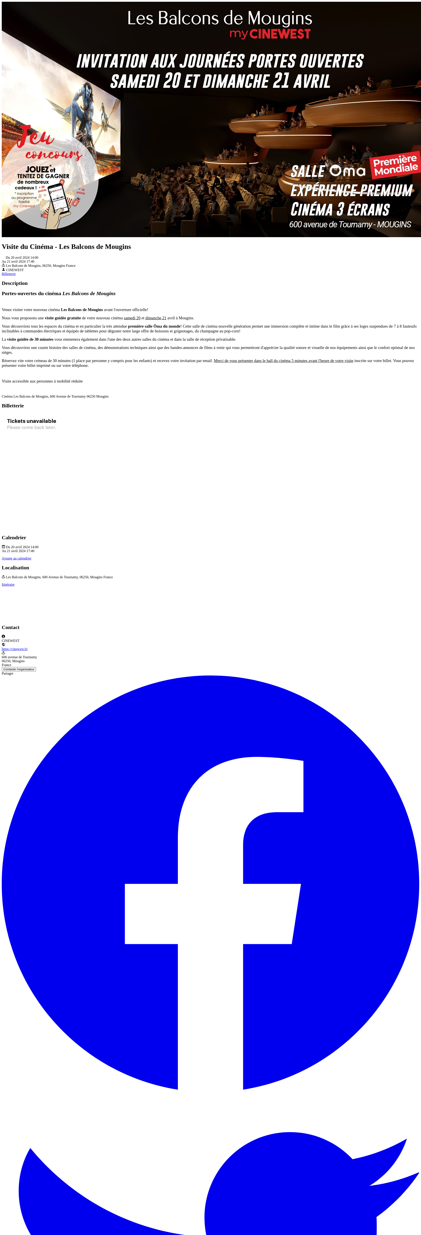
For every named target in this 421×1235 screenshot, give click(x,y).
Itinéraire (8, 584)
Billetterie (9, 274)
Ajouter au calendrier (16, 558)
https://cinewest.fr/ (15, 649)
